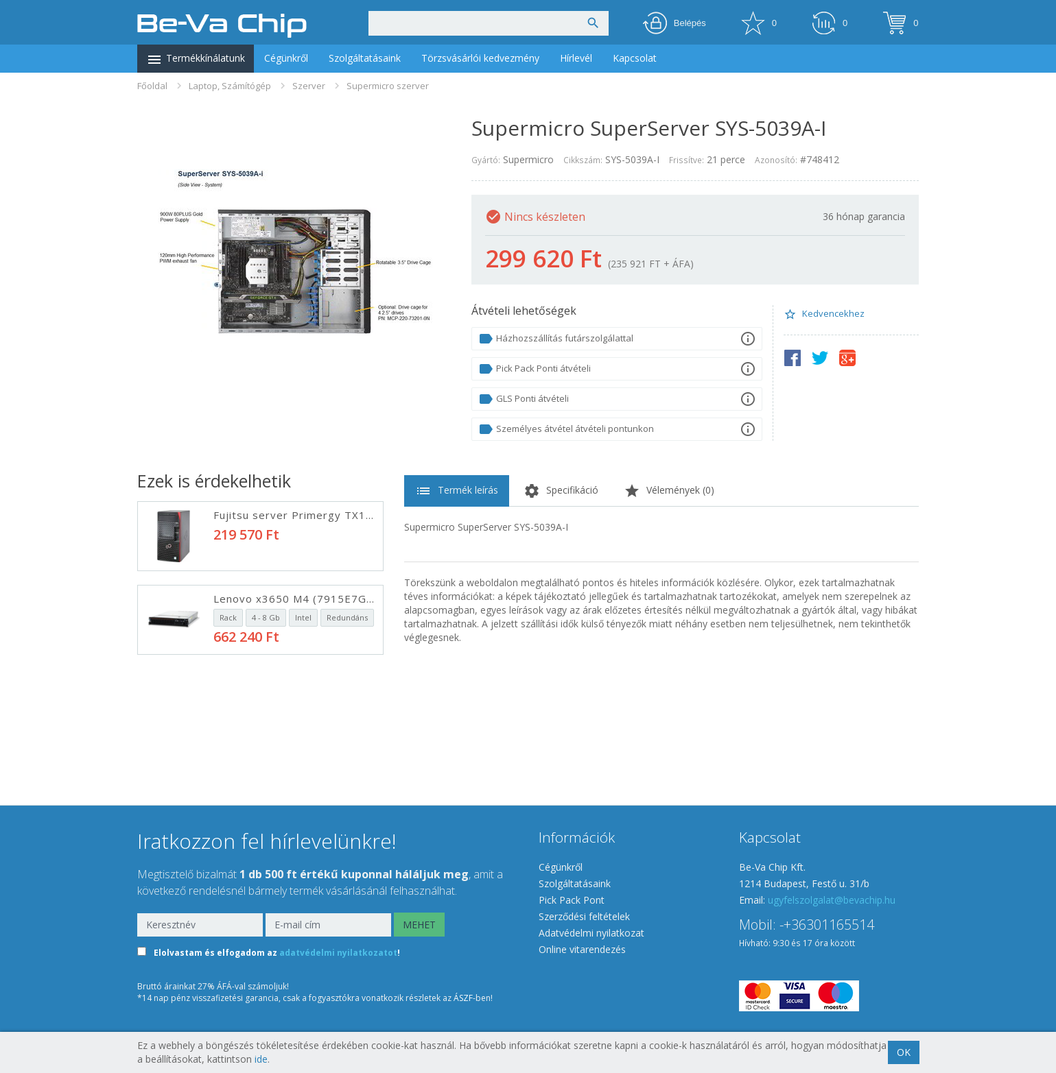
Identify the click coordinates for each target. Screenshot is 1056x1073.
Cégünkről (286, 57)
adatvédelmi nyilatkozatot (338, 953)
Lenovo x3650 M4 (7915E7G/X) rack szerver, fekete (354, 598)
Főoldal (152, 86)
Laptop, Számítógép (230, 86)
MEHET (419, 924)
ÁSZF (463, 998)
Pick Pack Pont (572, 899)
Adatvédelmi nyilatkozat (591, 932)
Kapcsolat (635, 57)
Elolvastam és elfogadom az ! (277, 953)
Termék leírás (456, 491)
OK (904, 1052)
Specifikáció (561, 491)
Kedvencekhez (824, 314)
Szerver (308, 86)
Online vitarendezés (582, 949)
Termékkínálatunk (195, 59)
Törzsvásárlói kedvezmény (480, 57)
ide (261, 1058)
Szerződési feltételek (584, 916)
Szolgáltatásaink (365, 57)
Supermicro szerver (388, 86)
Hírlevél (576, 57)
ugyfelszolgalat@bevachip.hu (831, 899)
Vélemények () (669, 491)
